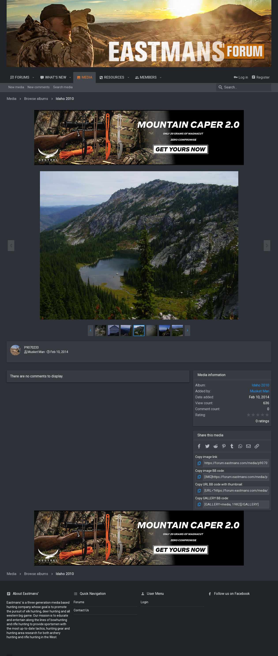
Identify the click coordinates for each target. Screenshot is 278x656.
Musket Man (36, 352)
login (144, 601)
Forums (79, 601)
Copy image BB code (209, 470)
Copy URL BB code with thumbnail (218, 483)
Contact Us (81, 609)
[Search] (243, 87)
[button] (33, 77)
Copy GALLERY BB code (211, 497)
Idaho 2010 (260, 385)
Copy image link (206, 457)
